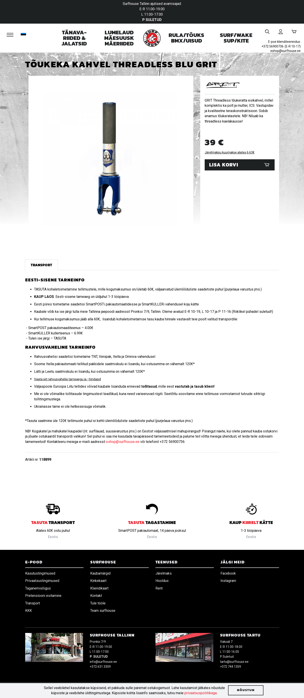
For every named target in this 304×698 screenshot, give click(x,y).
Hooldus (162, 581)
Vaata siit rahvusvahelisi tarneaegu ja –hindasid (67, 379)
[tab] (41, 265)
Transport (41, 265)
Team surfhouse (102, 610)
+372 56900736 (272, 46)
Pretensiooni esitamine (43, 596)
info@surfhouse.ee (103, 661)
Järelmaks (163, 573)
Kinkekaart (98, 581)
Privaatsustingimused (42, 581)
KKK (28, 610)
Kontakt (96, 596)
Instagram (228, 581)
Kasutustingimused (40, 573)
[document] (152, 690)
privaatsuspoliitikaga (200, 693)
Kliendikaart (99, 588)
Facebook (228, 573)
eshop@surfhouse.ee (285, 51)
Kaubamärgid (100, 573)
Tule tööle (98, 603)
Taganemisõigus (38, 588)
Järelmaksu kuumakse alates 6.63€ (230, 152)
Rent (159, 588)
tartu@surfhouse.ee (234, 661)
